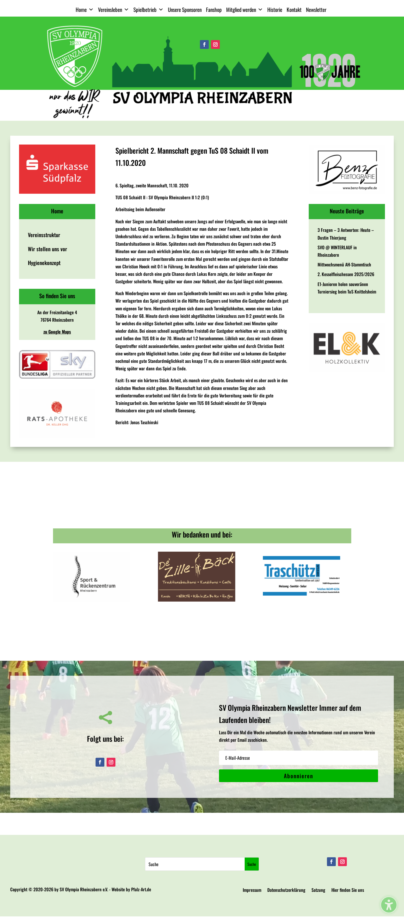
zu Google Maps (57, 331)
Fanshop (214, 10)
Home (85, 10)
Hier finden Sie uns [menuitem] (347, 890)
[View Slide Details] (57, 169)
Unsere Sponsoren (185, 10)
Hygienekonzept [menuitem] (44, 263)
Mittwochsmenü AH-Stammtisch (344, 264)
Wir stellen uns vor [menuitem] (47, 249)
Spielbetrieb (148, 10)
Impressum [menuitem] (252, 890)
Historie (274, 10)
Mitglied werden (244, 10)
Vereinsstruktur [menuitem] (44, 235)
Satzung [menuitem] (318, 890)
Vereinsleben (113, 10)
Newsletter (316, 10)
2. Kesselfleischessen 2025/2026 (346, 274)
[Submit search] (252, 864)
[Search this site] (194, 864)
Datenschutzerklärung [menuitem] (286, 890)
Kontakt (294, 10)
